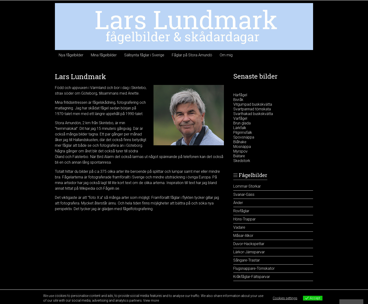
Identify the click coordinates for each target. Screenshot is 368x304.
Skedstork (241, 160)
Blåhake (239, 142)
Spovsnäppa (243, 137)
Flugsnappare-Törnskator (254, 268)
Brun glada (242, 123)
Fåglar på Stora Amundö (192, 55)
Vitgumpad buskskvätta (252, 104)
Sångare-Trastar (246, 260)
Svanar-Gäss (243, 194)
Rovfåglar (241, 211)
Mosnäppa (242, 146)
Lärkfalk (239, 128)
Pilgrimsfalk (242, 132)
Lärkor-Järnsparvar (249, 252)
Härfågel (240, 95)
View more (151, 300)
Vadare (239, 227)
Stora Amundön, (68, 123)
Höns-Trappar (244, 219)
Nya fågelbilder (71, 55)
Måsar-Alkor (243, 235)
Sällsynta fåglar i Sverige (144, 55)
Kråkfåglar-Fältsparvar (251, 276)
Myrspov (240, 151)
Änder (238, 202)
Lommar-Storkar (247, 186)
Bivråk (238, 99)
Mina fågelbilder (104, 55)
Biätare (239, 156)
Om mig (226, 55)
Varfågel (240, 118)
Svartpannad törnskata (252, 109)
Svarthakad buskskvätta (253, 114)
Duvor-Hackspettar (248, 244)
